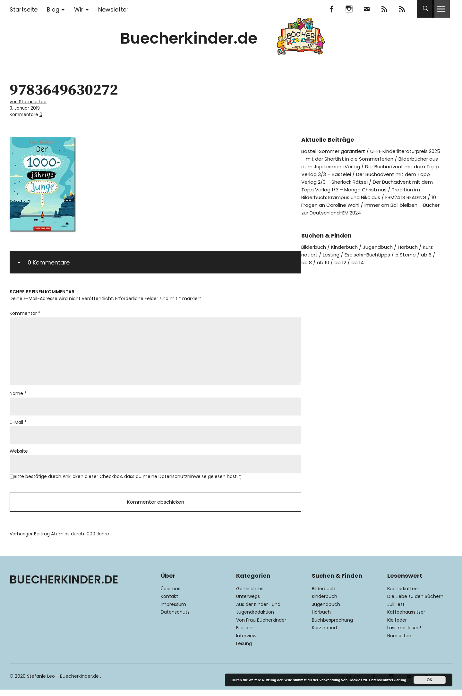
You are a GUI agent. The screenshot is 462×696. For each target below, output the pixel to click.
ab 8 (306, 268)
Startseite (24, 9)
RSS (402, 9)
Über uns (170, 594)
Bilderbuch (314, 253)
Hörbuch (415, 253)
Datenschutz (175, 618)
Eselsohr (245, 634)
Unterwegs (248, 603)
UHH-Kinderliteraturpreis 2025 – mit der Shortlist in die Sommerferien (369, 153)
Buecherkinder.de (188, 38)
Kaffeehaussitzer (406, 618)
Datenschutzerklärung (387, 680)
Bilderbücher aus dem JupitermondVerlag (354, 165)
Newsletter (113, 9)
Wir (78, 9)
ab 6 (433, 260)
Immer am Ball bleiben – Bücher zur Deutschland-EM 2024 (355, 214)
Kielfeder (397, 626)
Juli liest (396, 610)
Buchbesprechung (332, 626)
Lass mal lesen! (404, 634)
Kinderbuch (347, 253)
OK (429, 680)
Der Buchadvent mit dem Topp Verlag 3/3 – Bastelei (361, 168)
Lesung (332, 260)
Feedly (384, 9)
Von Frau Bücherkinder (261, 626)
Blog (53, 9)
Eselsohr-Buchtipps (371, 260)
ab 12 (342, 268)
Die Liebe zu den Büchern (415, 603)
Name (18, 396)
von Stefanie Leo (30, 101)
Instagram (349, 9)
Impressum (173, 610)
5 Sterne (411, 260)
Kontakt (169, 603)
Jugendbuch (383, 253)
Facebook (331, 9)
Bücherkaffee (402, 594)
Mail (366, 9)
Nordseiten (399, 642)
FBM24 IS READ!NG (350, 203)
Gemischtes (249, 594)
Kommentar (25, 311)
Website (19, 455)
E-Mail (18, 425)
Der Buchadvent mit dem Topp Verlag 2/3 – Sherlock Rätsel (371, 176)
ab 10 (324, 268)
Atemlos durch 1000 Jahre (59, 540)
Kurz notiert (325, 634)
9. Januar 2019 (26, 107)
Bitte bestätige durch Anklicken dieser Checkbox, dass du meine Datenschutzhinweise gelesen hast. (127, 481)
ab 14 (359, 268)
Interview (246, 642)
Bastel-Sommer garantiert (335, 149)
